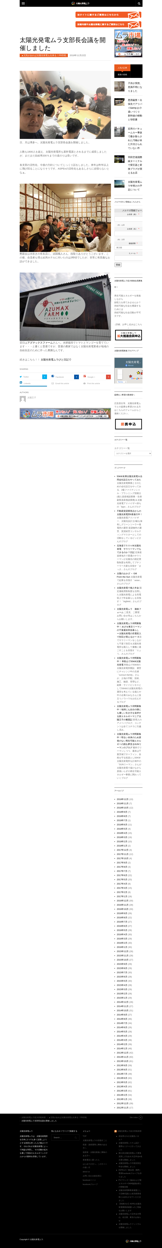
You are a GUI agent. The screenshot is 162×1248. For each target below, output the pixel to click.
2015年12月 (123, 951)
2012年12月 (123, 1103)
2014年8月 (122, 1019)
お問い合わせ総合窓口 (92, 1176)
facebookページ (89, 1180)
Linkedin (27, 383)
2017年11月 (123, 854)
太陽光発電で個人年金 (128, 588)
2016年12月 (123, 900)
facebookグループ (90, 1184)
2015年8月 (122, 968)
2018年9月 (122, 812)
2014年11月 (123, 1006)
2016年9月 (122, 913)
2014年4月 (122, 1036)
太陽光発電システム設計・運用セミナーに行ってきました (130, 1146)
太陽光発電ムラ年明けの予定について (135, 185)
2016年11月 (123, 905)
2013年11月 (123, 1057)
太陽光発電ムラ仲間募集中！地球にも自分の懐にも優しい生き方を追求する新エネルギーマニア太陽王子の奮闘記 (129, 713)
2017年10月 (123, 858)
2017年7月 (122, 871)
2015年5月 (122, 981)
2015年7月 (122, 972)
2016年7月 (122, 921)
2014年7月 (122, 1023)
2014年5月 (122, 1031)
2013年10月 (123, 1061)
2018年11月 (123, 803)
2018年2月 (122, 841)
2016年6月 (122, 926)
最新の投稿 (122, 75)
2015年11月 (123, 955)
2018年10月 (123, 807)
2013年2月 (122, 1095)
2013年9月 (122, 1065)
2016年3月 (122, 938)
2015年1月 (122, 998)
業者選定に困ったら (91, 1160)
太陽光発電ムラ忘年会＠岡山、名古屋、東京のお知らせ (130, 1217)
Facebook (60, 377)
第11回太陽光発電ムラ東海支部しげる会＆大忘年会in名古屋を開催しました (130, 1156)
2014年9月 (122, 1014)
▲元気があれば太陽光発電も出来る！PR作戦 (43, 55)
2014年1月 (122, 1048)
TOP (85, 1136)
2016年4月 (122, 934)
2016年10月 (123, 909)
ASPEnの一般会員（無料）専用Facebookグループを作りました (130, 1173)
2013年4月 (122, 1086)
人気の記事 (122, 68)
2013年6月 (122, 1078)
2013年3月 (122, 1090)
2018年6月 (122, 824)
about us (86, 1172)
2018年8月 (122, 816)
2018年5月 (122, 829)
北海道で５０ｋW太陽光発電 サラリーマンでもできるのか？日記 (129, 549)
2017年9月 (122, 862)
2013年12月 (123, 1052)
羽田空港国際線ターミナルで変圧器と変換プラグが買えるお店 (135, 165)
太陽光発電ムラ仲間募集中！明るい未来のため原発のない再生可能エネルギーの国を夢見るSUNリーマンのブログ (129, 741)
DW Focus (81, 3)
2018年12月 (123, 799)
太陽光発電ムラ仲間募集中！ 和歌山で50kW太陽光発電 (129, 661)
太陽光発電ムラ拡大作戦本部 (129, 1131)
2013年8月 (122, 1069)
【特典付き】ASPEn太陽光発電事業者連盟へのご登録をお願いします (130, 1207)
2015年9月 (122, 964)
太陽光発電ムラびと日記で (56, 359)
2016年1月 (122, 947)
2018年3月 (122, 837)
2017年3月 (122, 888)
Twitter (26, 377)
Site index (134, 1117)
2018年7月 (122, 820)
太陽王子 (31, 397)
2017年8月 (122, 867)
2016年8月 (122, 917)
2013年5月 (122, 1082)
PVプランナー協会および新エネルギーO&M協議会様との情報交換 (130, 1183)
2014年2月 (122, 1044)
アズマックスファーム (40, 342)
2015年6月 (122, 976)
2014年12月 (123, 1002)
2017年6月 (122, 875)
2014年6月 (122, 1027)
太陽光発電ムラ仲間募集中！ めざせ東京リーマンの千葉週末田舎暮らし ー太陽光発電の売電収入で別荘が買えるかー (129, 630)
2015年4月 (122, 985)
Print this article (93, 383)
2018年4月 (122, 833)
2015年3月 (122, 989)
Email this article (62, 383)
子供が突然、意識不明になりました (135, 87)
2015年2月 (122, 993)
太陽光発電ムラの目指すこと (95, 1140)
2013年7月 (122, 1074)
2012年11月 (123, 1107)
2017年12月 (123, 850)
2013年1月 (122, 1099)
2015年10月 (123, 960)
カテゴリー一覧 (122, 448)
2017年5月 (122, 879)
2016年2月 (122, 943)
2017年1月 (122, 896)
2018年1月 (122, 845)
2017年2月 (122, 892)
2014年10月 (123, 1010)
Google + (91, 377)
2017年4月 (122, 883)
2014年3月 (122, 1040)
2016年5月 (122, 930)
